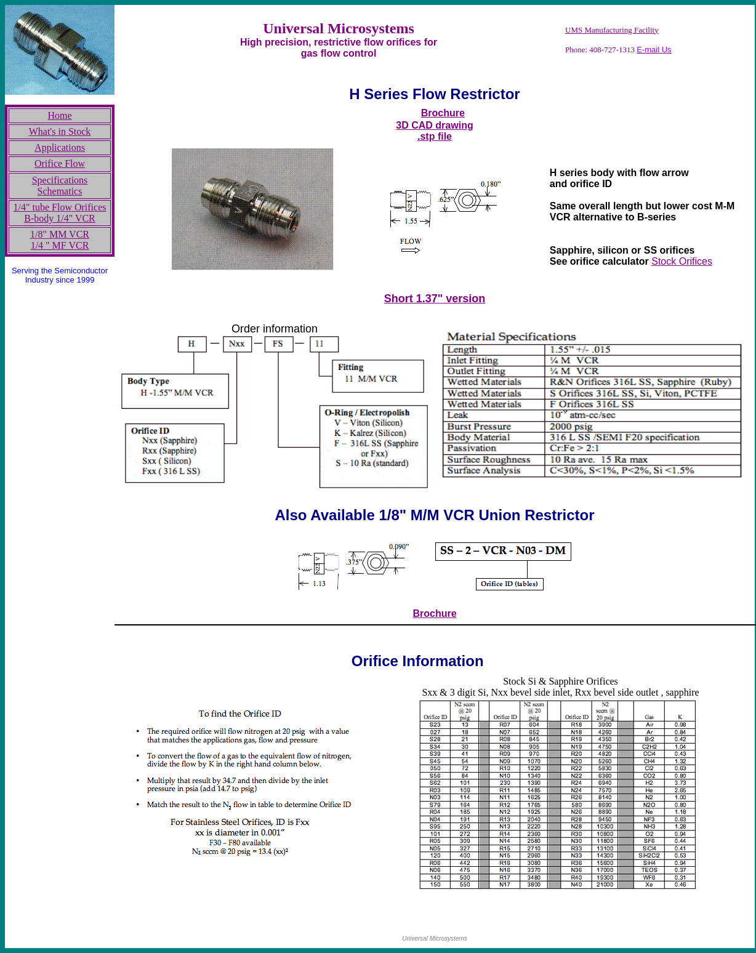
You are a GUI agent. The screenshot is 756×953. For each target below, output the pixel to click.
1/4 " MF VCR (60, 245)
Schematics (60, 191)
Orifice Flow (59, 163)
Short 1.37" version (435, 298)
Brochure (443, 113)
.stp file (434, 136)
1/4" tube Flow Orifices (60, 207)
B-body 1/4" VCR (59, 218)
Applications (59, 147)
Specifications (60, 180)
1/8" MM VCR (59, 234)
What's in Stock (60, 131)
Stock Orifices (681, 261)
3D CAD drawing (434, 125)
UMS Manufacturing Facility (612, 29)
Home (59, 115)
